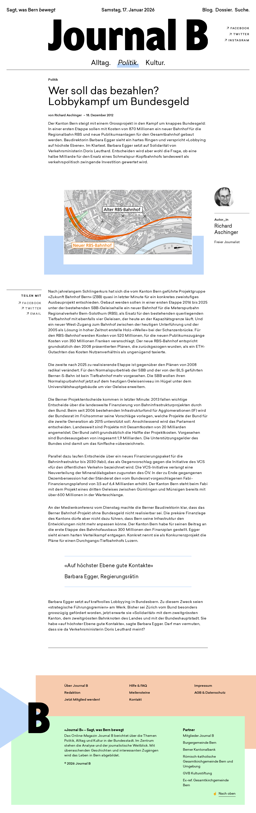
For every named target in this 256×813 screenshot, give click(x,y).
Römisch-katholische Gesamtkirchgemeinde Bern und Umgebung (208, 761)
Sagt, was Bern (31, 10)
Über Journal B (76, 686)
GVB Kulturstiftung (197, 773)
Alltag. (101, 63)
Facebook (238, 28)
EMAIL (34, 314)
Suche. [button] (242, 10)
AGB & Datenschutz (209, 692)
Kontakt (135, 699)
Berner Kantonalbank (199, 749)
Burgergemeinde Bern (199, 743)
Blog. (207, 10)
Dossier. (224, 10)
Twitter (239, 34)
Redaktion (72, 692)
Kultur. (155, 63)
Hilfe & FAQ (138, 686)
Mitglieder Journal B (198, 736)
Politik (53, 80)
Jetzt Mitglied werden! (82, 699)
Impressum (203, 686)
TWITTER (32, 308)
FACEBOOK (30, 303)
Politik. (128, 63)
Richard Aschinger (68, 115)
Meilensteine (139, 692)
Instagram (237, 40)
